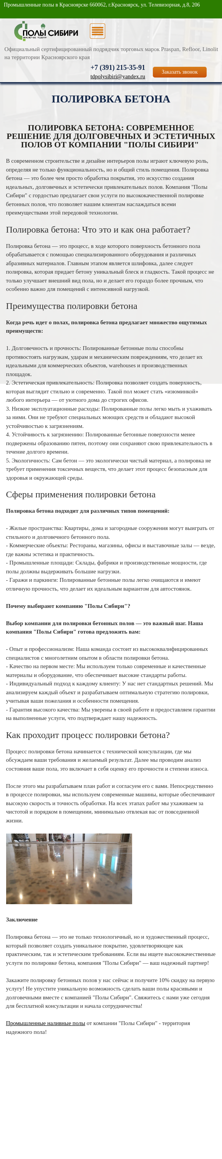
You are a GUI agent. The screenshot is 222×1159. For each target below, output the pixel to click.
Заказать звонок (180, 72)
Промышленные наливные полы (45, 1023)
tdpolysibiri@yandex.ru (117, 76)
